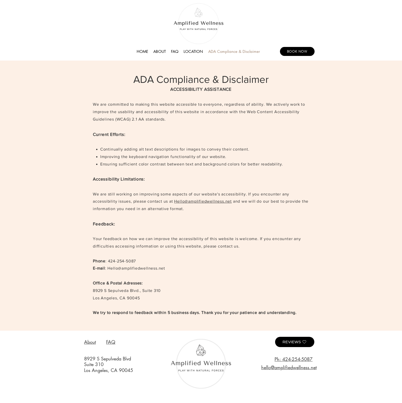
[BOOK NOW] (297, 51)
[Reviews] (294, 342)
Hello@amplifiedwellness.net (203, 201)
